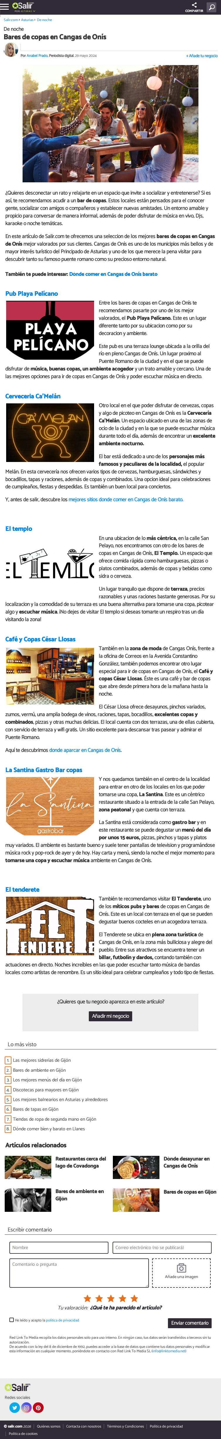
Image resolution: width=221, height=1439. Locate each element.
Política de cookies (23, 1434)
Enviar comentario (189, 1323)
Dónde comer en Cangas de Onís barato (113, 274)
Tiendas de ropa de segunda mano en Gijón (54, 1119)
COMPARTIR (194, 8)
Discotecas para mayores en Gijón (46, 1090)
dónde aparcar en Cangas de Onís (85, 750)
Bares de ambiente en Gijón (39, 1070)
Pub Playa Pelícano (31, 294)
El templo (18, 529)
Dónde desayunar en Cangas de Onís (187, 1163)
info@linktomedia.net (168, 1351)
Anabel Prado (37, 56)
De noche (44, 20)
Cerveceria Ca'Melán (32, 396)
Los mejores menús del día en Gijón (47, 1080)
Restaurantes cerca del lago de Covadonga (80, 1163)
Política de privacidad (166, 1426)
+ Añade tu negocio (201, 56)
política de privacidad (62, 1320)
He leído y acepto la (47, 1320)
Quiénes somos (48, 1426)
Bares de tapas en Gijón (35, 1109)
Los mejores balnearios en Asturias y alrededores (60, 1100)
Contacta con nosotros (83, 1426)
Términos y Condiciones (125, 1426)
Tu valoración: (72, 1308)
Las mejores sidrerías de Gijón (42, 1060)
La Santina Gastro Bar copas (43, 770)
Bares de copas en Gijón (190, 1192)
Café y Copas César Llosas (40, 639)
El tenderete (22, 890)
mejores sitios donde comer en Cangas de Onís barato (125, 499)
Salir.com (11, 20)
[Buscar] (212, 7)
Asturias (26, 11)
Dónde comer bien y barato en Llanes (49, 1129)
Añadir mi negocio (110, 1016)
